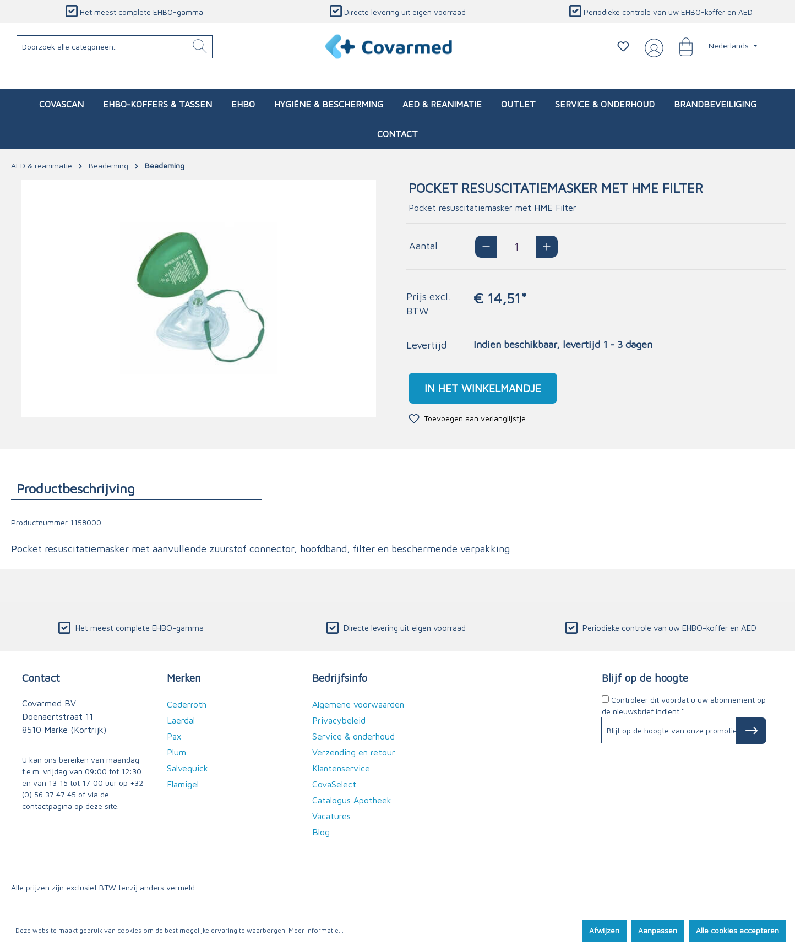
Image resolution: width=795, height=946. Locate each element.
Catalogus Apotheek (351, 800)
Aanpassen (657, 930)
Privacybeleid (339, 720)
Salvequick (187, 768)
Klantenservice (341, 768)
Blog (321, 832)
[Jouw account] (652, 47)
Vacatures (331, 816)
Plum (176, 752)
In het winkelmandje (482, 388)
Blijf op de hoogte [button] (645, 677)
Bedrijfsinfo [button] (339, 677)
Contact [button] (41, 677)
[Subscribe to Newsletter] (751, 730)
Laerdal (181, 720)
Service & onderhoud (353, 736)
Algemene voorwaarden (358, 704)
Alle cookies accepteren (737, 930)
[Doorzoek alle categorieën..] (115, 47)
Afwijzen (604, 930)
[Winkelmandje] (680, 46)
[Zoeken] (200, 47)
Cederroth (186, 704)
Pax (174, 736)
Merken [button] (184, 677)
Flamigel (183, 784)
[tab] (136, 488)
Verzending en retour (353, 752)
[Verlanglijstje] (623, 46)
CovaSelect (334, 784)
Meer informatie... (316, 930)
